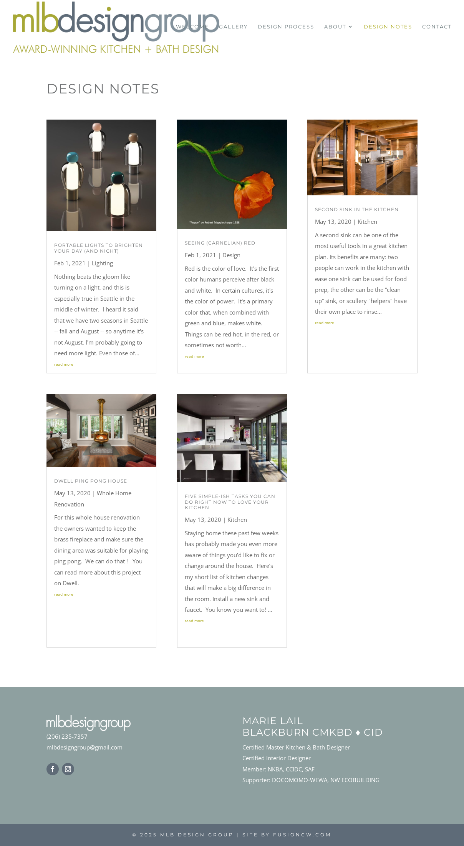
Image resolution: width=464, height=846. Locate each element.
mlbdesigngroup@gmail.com (84, 747)
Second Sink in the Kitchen (357, 209)
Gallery (233, 27)
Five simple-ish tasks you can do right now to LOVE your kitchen (230, 501)
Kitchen (237, 519)
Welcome (192, 27)
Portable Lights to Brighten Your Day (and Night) (98, 247)
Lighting (102, 263)
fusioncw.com (302, 835)
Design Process (286, 27)
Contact (437, 27)
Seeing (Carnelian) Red (220, 243)
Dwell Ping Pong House (90, 481)
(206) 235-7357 (67, 736)
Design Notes (388, 27)
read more (63, 364)
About (335, 27)
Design (231, 255)
